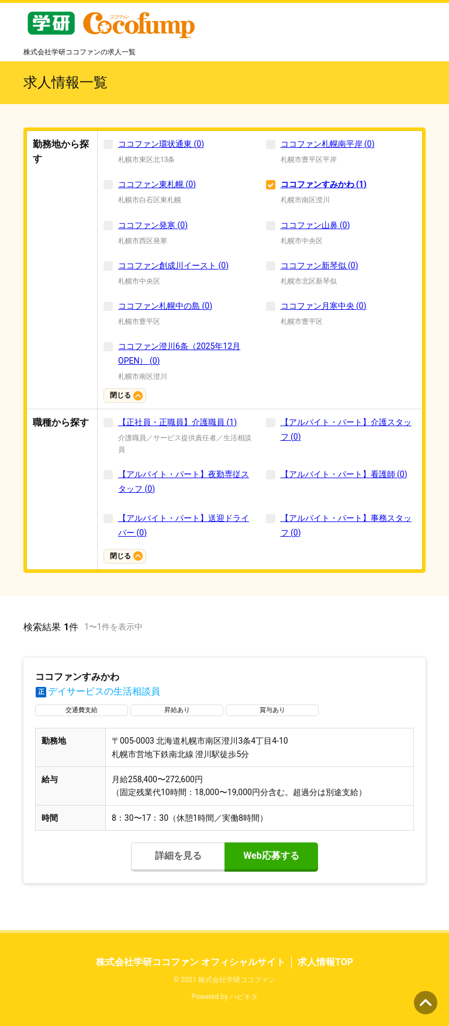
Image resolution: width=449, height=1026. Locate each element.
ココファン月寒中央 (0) (324, 305)
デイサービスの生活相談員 (97, 691)
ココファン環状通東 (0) (161, 143)
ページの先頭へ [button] (425, 1002)
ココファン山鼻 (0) (315, 225)
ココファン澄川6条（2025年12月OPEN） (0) (179, 353)
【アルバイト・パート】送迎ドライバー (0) (183, 525)
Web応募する (271, 855)
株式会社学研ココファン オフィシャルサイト (190, 962)
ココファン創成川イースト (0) (173, 265)
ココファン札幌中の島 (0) (165, 305)
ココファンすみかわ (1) (324, 184)
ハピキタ (244, 997)
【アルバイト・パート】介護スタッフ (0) (346, 429)
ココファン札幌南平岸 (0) (328, 143)
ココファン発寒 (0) (153, 225)
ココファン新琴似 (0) (319, 265)
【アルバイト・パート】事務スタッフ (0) (346, 525)
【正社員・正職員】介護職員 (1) (177, 422)
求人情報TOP (325, 962)
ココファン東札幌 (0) (157, 184)
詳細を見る (178, 855)
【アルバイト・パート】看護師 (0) (344, 474)
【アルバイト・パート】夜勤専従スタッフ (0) (183, 481)
